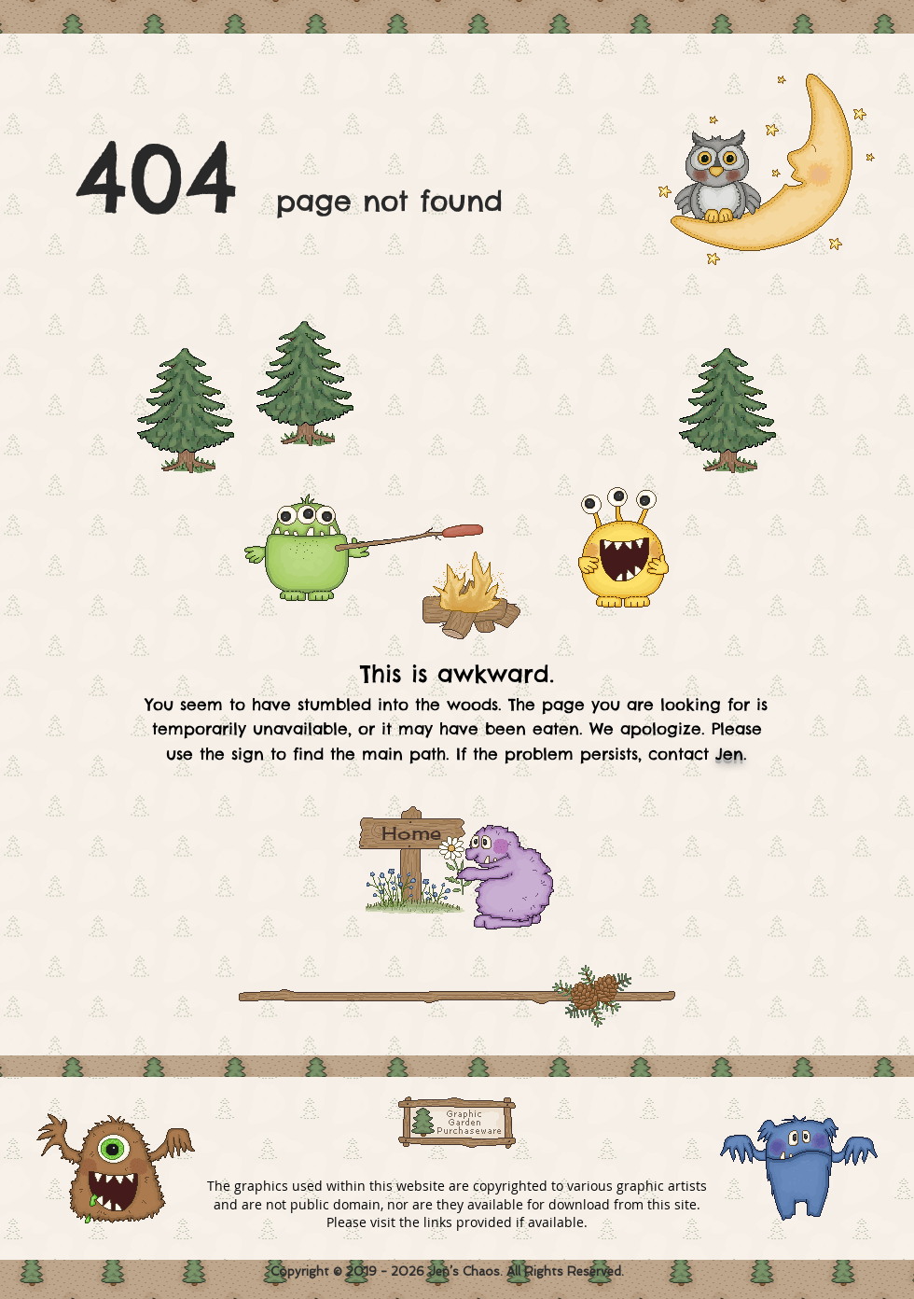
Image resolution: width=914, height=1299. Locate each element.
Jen (729, 754)
